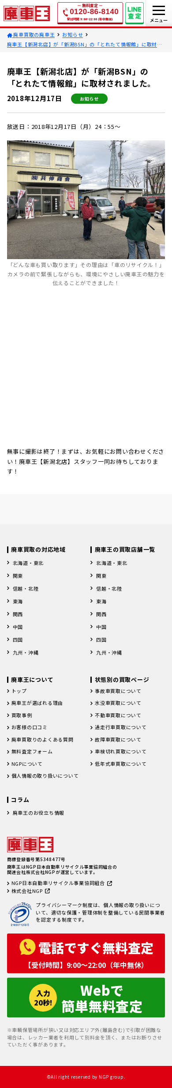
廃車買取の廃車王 (31, 34)
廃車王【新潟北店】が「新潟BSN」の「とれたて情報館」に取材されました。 (84, 44)
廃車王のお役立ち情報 (39, 812)
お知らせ (72, 34)
